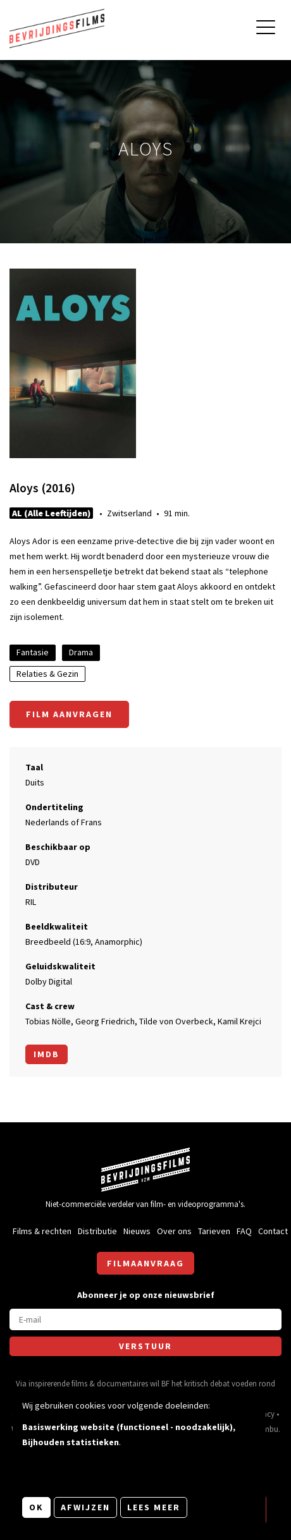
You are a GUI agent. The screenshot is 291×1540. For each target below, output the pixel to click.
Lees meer (153, 1507)
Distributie (97, 1231)
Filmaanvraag (145, 1263)
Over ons (174, 1231)
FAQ (244, 1231)
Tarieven (214, 1231)
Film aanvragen (69, 714)
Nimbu (267, 1429)
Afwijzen (85, 1507)
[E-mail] (145, 1319)
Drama (81, 652)
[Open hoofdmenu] (266, 29)
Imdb (46, 1054)
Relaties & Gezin (47, 673)
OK (36, 1507)
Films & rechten (42, 1231)
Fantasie (32, 652)
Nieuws (137, 1231)
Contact (273, 1231)
